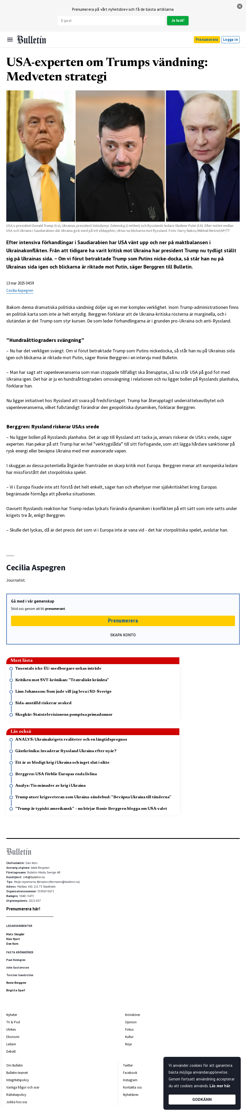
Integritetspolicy (17, 1080)
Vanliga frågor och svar (22, 1087)
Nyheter (11, 1015)
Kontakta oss (132, 1087)
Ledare (11, 1044)
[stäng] (239, 6)
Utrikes (11, 1029)
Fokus (129, 1029)
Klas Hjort (13, 939)
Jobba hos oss (16, 1102)
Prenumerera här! (23, 909)
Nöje (128, 1044)
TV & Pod (13, 1022)
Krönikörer (132, 1015)
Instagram (130, 1080)
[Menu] (10, 39)
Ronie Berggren (16, 983)
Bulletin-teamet (17, 1072)
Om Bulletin (14, 1065)
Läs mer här (220, 1085)
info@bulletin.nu (34, 877)
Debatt (11, 1051)
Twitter (128, 1065)
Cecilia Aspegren (19, 290)
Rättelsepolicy (16, 1094)
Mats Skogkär (15, 934)
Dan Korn (12, 943)
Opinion (131, 1022)
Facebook (130, 1072)
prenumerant (55, 608)
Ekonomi (12, 1037)
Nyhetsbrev (130, 1094)
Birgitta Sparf (15, 990)
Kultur (129, 1037)
